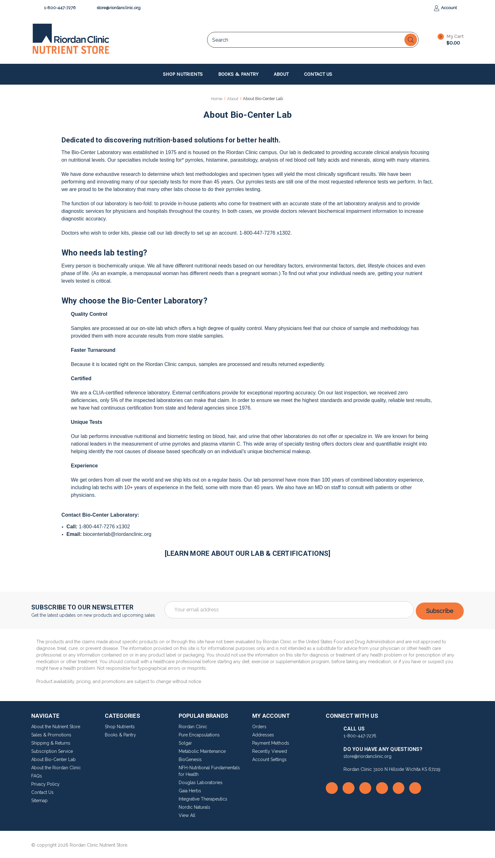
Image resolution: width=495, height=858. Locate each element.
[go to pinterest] (399, 787)
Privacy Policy (45, 782)
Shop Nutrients (186, 74)
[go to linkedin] (415, 787)
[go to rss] (349, 787)
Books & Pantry (241, 74)
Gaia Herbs (190, 789)
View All (187, 814)
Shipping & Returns (50, 741)
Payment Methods (270, 741)
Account (445, 8)
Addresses (263, 733)
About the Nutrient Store (55, 725)
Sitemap (39, 799)
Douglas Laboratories (201, 781)
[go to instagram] (365, 787)
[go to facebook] (332, 787)
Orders (259, 725)
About (284, 74)
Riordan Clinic (193, 725)
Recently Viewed (269, 750)
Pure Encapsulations (199, 733)
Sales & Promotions (51, 733)
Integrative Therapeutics (203, 797)
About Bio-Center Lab (53, 758)
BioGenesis (190, 758)
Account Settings (269, 758)
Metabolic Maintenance (202, 750)
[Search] (410, 39)
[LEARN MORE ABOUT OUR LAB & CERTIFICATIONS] (248, 553)
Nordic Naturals (194, 805)
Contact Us (318, 74)
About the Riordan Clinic (56, 766)
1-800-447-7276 (57, 8)
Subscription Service (52, 750)
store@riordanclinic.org (115, 8)
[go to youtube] (382, 787)
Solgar (185, 741)
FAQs (36, 774)
